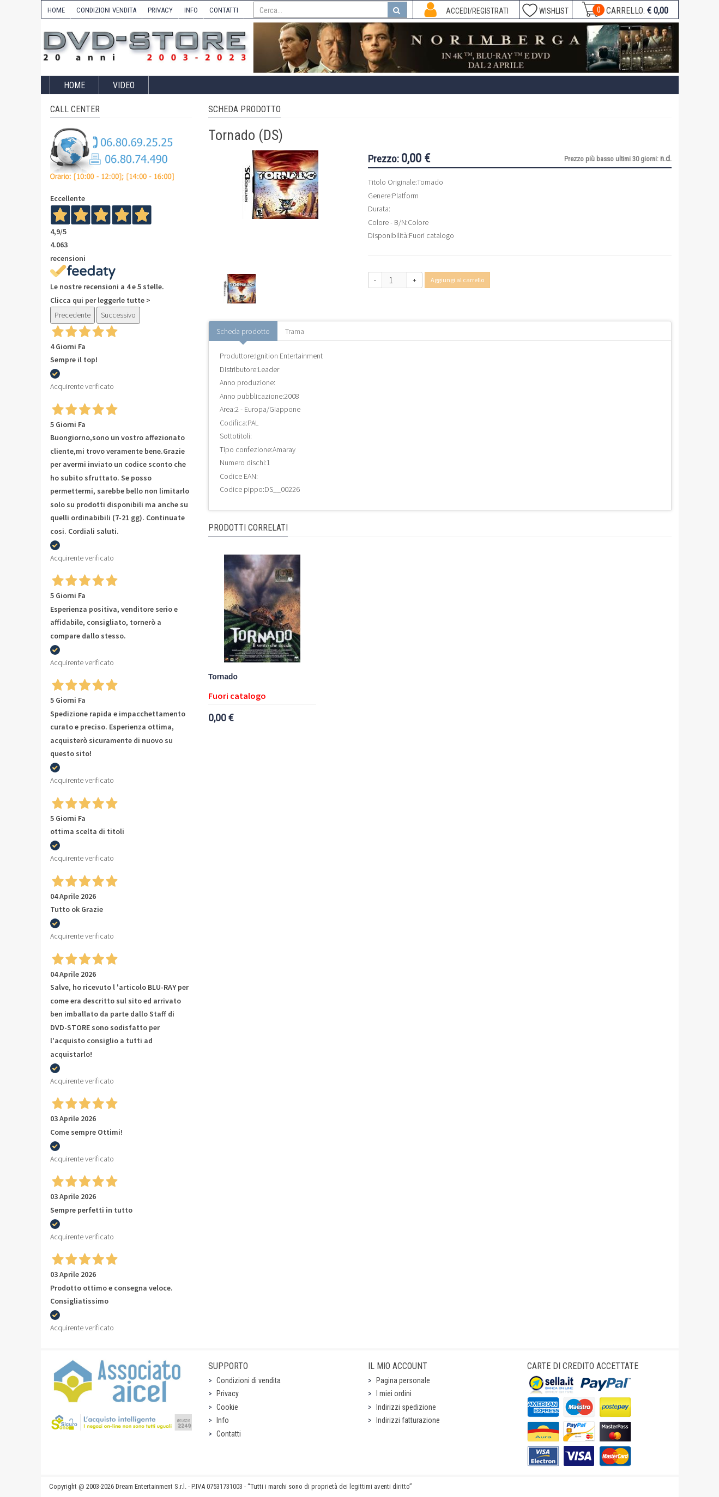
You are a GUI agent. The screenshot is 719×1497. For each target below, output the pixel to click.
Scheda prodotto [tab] (243, 331)
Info (222, 1420)
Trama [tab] (294, 331)
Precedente (72, 315)
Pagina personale (403, 1380)
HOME (56, 10)
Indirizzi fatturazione (408, 1420)
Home (74, 85)
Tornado (223, 677)
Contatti (228, 1433)
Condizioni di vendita (248, 1380)
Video (124, 85)
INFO (191, 10)
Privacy (227, 1393)
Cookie (227, 1407)
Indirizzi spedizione (406, 1407)
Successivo (118, 315)
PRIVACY (160, 10)
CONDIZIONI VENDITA (106, 10)
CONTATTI (223, 10)
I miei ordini (394, 1393)
